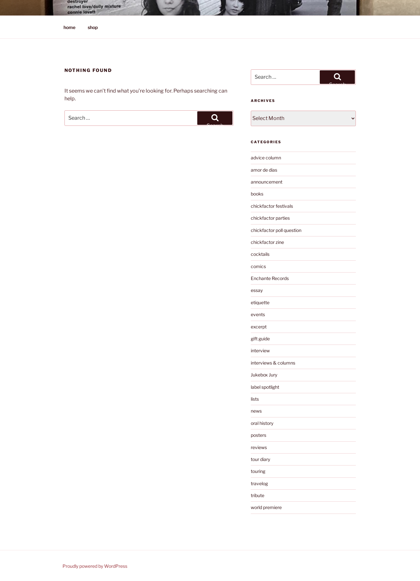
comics (258, 266)
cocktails (260, 254)
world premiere (266, 507)
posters (258, 435)
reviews (259, 447)
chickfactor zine (267, 242)
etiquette (260, 302)
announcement (266, 182)
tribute (257, 495)
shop (93, 27)
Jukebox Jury (264, 374)
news (256, 411)
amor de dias (264, 170)
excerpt (259, 326)
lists (255, 399)
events (258, 314)
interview (260, 350)
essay (257, 290)
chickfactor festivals (272, 206)
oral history (262, 423)
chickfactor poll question (276, 230)
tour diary (260, 459)
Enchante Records (270, 278)
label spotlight (265, 387)
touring (258, 471)
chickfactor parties (270, 218)
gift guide (260, 338)
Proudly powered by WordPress (95, 566)
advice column (266, 157)
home (69, 27)
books (257, 193)
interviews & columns (273, 363)
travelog (259, 483)
